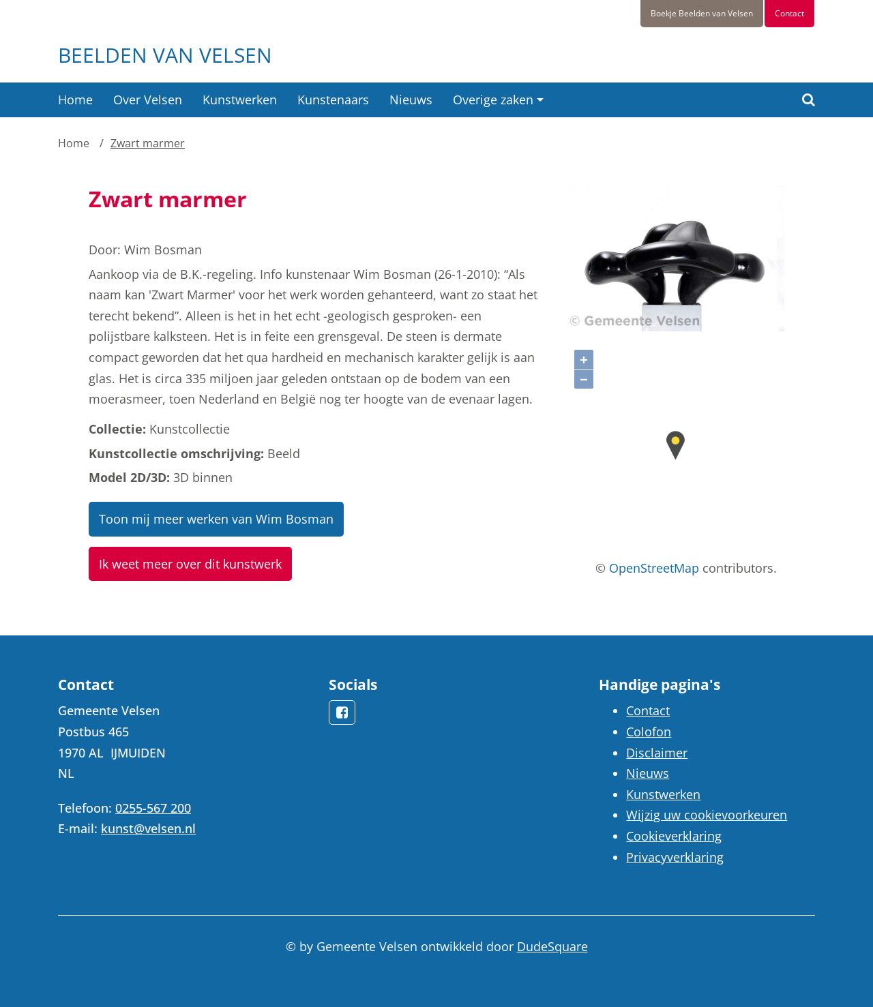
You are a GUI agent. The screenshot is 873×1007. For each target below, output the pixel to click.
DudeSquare (552, 946)
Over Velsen (147, 99)
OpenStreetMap (654, 568)
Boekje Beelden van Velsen (702, 13)
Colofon (648, 731)
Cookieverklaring (674, 836)
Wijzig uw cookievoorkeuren (706, 815)
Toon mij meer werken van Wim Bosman (216, 519)
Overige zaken (493, 99)
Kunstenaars (333, 99)
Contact (789, 13)
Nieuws (410, 99)
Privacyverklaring (675, 857)
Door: (105, 249)
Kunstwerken (240, 99)
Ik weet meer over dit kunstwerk (190, 564)
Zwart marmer (147, 143)
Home (75, 99)
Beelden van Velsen (165, 55)
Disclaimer (656, 753)
